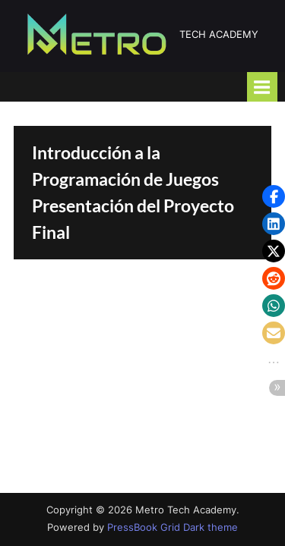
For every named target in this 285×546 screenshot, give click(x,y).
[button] (273, 196)
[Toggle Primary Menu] (262, 87)
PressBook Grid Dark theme (172, 527)
